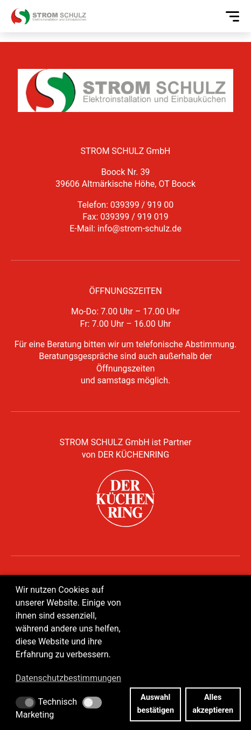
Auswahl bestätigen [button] (155, 704)
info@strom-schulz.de (139, 228)
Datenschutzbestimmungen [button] (68, 678)
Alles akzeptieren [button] (212, 704)
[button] (26, 702)
